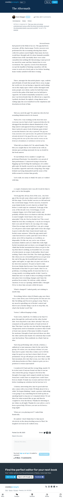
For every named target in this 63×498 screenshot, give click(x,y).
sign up (22, 453)
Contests (32, 496)
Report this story (17, 436)
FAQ (6, 490)
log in (28, 453)
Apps (22, 2)
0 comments (45, 17)
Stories (47, 496)
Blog (60, 496)
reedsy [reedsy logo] (12, 2)
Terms (10, 490)
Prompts (17, 496)
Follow (28, 17)
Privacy (16, 490)
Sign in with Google (25, 477)
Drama (24, 21)
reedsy (12, 487)
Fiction (29, 21)
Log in (55, 2)
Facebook (39, 477)
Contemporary (16, 21)
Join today (10, 477)
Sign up (48, 2)
